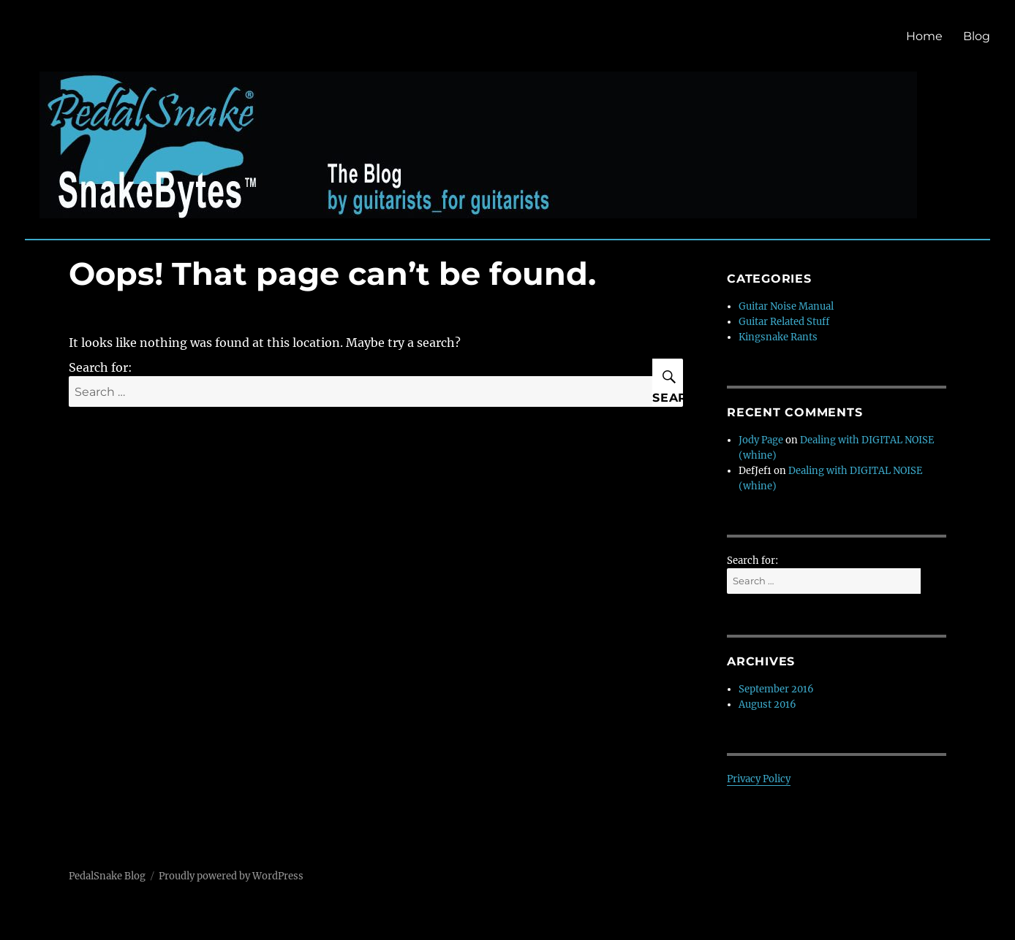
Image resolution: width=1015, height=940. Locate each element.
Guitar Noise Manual (786, 306)
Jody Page (761, 440)
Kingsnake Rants (778, 337)
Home (924, 36)
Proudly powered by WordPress (231, 876)
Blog (976, 36)
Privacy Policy (759, 779)
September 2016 (776, 689)
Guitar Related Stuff (784, 322)
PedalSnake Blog (107, 876)
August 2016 (767, 704)
